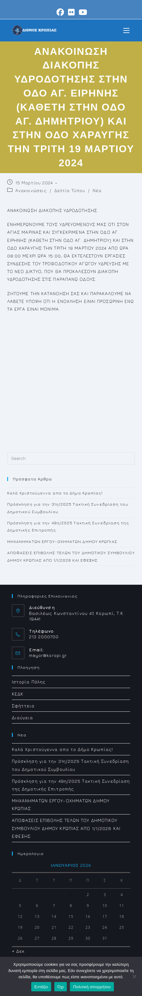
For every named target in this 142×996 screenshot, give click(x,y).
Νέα (97, 190)
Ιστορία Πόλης (29, 681)
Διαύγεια (22, 717)
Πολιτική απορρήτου (91, 986)
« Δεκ (18, 951)
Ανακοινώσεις (31, 190)
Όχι (60, 986)
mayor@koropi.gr (48, 655)
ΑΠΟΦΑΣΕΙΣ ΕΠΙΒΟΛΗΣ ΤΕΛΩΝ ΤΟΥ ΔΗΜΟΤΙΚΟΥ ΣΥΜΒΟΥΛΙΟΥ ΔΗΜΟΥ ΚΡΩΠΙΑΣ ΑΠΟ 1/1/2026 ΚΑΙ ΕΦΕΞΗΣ (66, 828)
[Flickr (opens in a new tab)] (71, 12)
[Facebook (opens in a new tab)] (60, 12)
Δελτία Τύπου (69, 190)
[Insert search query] (71, 458)
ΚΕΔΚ (17, 693)
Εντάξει (41, 986)
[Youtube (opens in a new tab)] (82, 12)
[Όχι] (134, 976)
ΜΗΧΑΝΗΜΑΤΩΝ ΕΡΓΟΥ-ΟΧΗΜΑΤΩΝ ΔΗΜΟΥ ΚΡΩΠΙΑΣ (62, 541)
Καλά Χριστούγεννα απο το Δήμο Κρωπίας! (55, 492)
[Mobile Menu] (126, 30)
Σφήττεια (23, 705)
